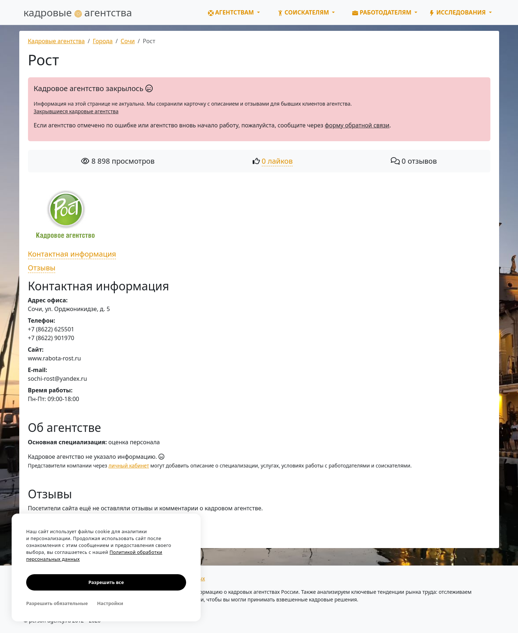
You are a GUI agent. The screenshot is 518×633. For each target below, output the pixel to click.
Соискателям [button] (304, 12)
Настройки (110, 603)
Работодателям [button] (382, 12)
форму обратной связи (357, 125)
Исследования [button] (458, 12)
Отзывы (42, 268)
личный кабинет (129, 465)
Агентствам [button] (232, 12)
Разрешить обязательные (57, 603)
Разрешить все (106, 582)
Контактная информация (72, 254)
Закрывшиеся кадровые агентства (76, 111)
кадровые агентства (78, 12)
